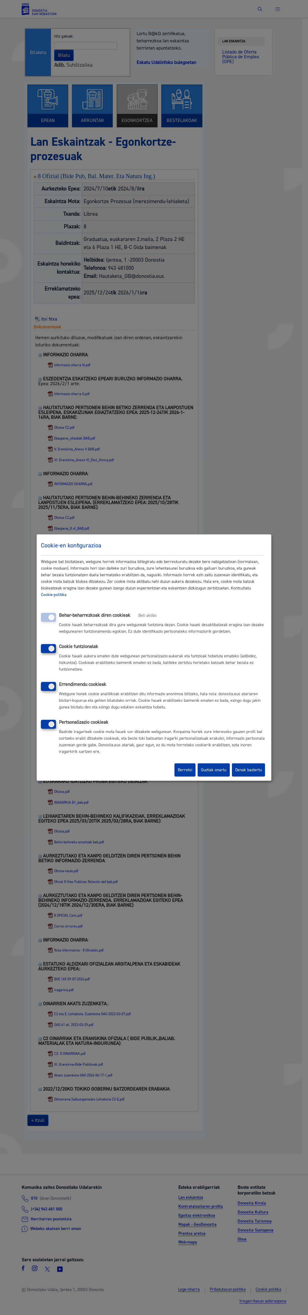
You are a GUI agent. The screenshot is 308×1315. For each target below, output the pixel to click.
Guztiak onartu (213, 770)
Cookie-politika (53, 595)
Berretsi (185, 770)
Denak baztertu (248, 770)
